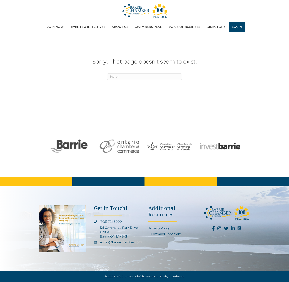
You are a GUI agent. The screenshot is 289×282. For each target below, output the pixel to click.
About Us (120, 27)
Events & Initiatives (88, 27)
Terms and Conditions (165, 234)
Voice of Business (184, 27)
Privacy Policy (159, 228)
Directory (216, 27)
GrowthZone (176, 276)
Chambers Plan (148, 27)
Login (237, 27)
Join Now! (56, 27)
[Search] (144, 76)
